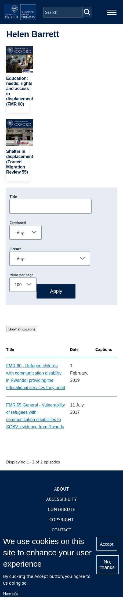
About (61, 489)
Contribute (61, 509)
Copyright (61, 519)
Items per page (21, 274)
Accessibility (61, 499)
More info (10, 593)
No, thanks (107, 564)
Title (13, 196)
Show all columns (21, 329)
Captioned (17, 222)
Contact (61, 530)
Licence (15, 248)
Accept (107, 544)
